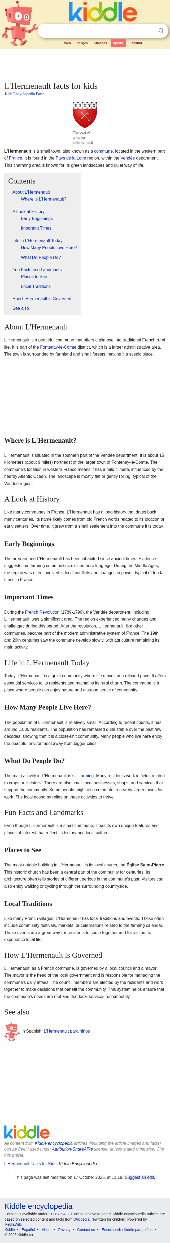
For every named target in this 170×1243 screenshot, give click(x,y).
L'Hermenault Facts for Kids (30, 1164)
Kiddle (10, 1230)
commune (103, 151)
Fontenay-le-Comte (58, 347)
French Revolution (42, 612)
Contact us (86, 1230)
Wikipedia (81, 1219)
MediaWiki (13, 1224)
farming (87, 775)
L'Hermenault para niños (67, 1031)
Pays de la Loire (71, 158)
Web (67, 43)
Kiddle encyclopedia (54, 1143)
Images (82, 43)
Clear (150, 30)
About (47, 1230)
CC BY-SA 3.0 (60, 1214)
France (15, 158)
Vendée (127, 158)
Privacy (64, 1230)
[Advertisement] (85, 64)
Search (161, 31)
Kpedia (118, 43)
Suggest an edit (139, 1177)
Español (135, 43)
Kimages (100, 43)
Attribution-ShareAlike (72, 1149)
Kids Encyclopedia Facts (24, 94)
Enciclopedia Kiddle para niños (127, 1230)
